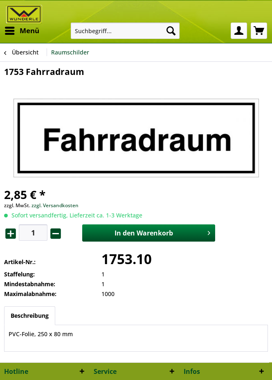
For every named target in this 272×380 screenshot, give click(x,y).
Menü (22, 29)
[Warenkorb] (259, 31)
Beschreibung (30, 315)
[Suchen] (171, 31)
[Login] (239, 31)
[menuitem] (21, 31)
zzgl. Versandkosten (55, 205)
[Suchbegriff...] (125, 31)
